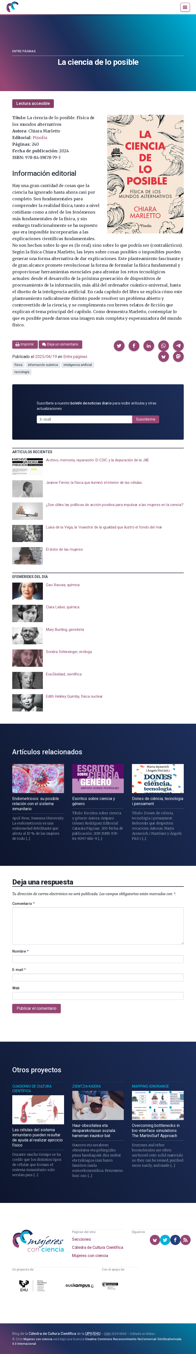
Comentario (23, 904)
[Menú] (185, 7)
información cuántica (43, 365)
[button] (119, 345)
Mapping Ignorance (150, 1086)
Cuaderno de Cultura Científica (32, 1088)
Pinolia (40, 137)
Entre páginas (24, 51)
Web (15, 988)
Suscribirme (145, 419)
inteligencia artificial (78, 365)
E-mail (19, 970)
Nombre (20, 951)
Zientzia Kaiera (86, 1086)
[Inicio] (12, 7)
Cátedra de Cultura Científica (97, 1247)
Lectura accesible (33, 103)
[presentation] (98, 466)
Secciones (81, 1239)
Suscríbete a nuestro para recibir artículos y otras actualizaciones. (96, 406)
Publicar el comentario (36, 1008)
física (18, 365)
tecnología (22, 372)
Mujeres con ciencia (90, 1255)
